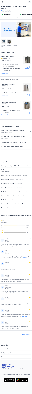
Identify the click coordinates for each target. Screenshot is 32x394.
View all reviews (25, 334)
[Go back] (2, 2)
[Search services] (29, 2)
